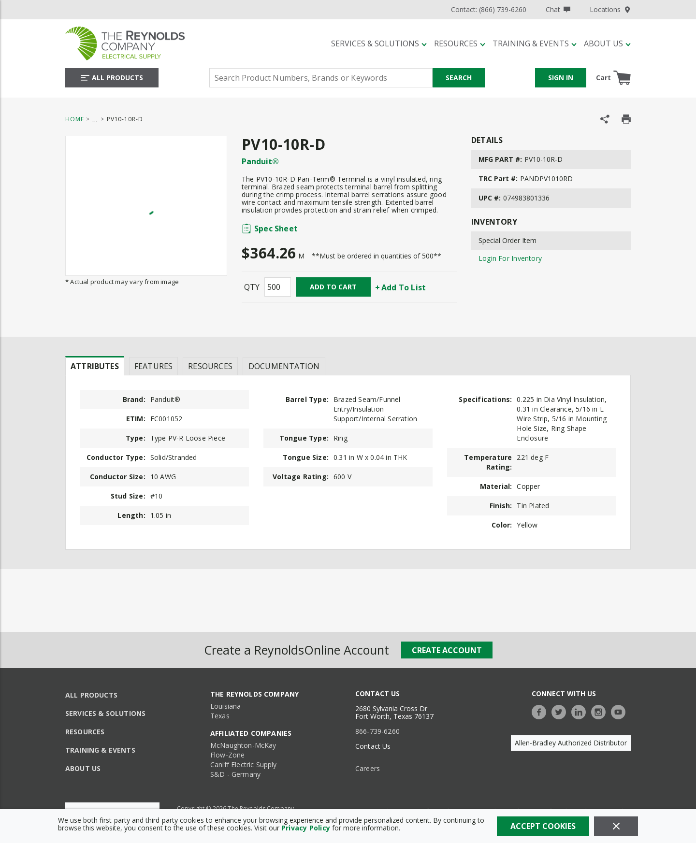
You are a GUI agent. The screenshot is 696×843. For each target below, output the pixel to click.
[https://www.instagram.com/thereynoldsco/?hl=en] (600, 710)
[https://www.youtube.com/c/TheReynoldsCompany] (620, 710)
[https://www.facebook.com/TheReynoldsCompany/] (541, 710)
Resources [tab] (210, 366)
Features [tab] (153, 366)
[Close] (616, 826)
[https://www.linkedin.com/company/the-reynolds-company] (581, 710)
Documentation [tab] (283, 366)
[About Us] (607, 43)
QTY (252, 287)
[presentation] (94, 365)
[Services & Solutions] (379, 43)
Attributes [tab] (95, 366)
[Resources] (459, 43)
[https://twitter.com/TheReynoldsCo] (561, 710)
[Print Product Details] (626, 119)
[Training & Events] (535, 43)
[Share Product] (604, 119)
